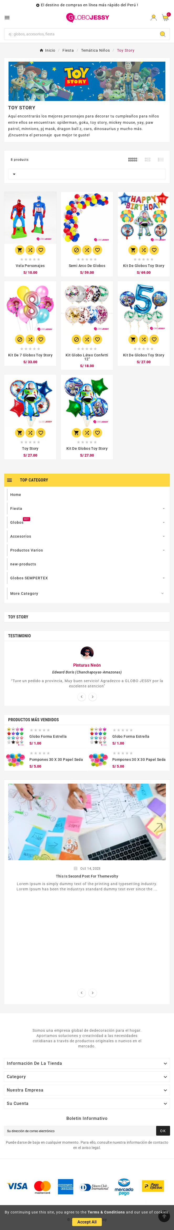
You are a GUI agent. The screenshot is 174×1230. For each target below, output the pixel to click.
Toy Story (18, 616)
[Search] (80, 34)
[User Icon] (154, 18)
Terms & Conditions (106, 1212)
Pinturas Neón (87, 665)
